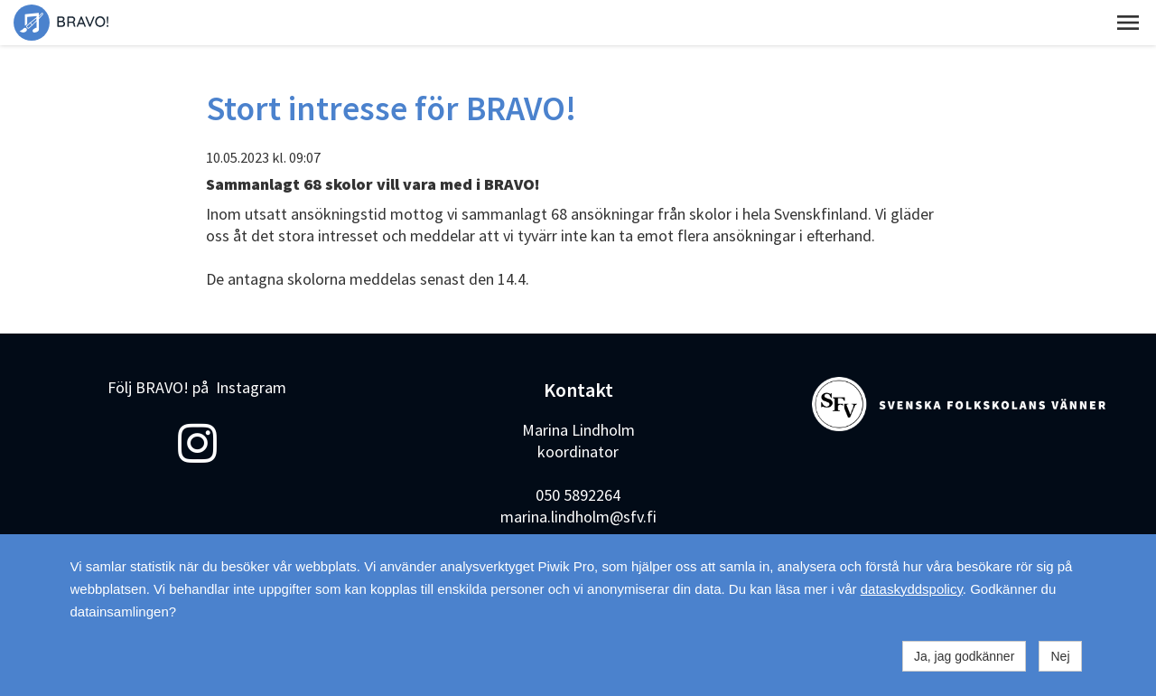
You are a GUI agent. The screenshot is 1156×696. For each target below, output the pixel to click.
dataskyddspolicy (912, 589)
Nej (1059, 656)
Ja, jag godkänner (964, 656)
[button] (1128, 22)
